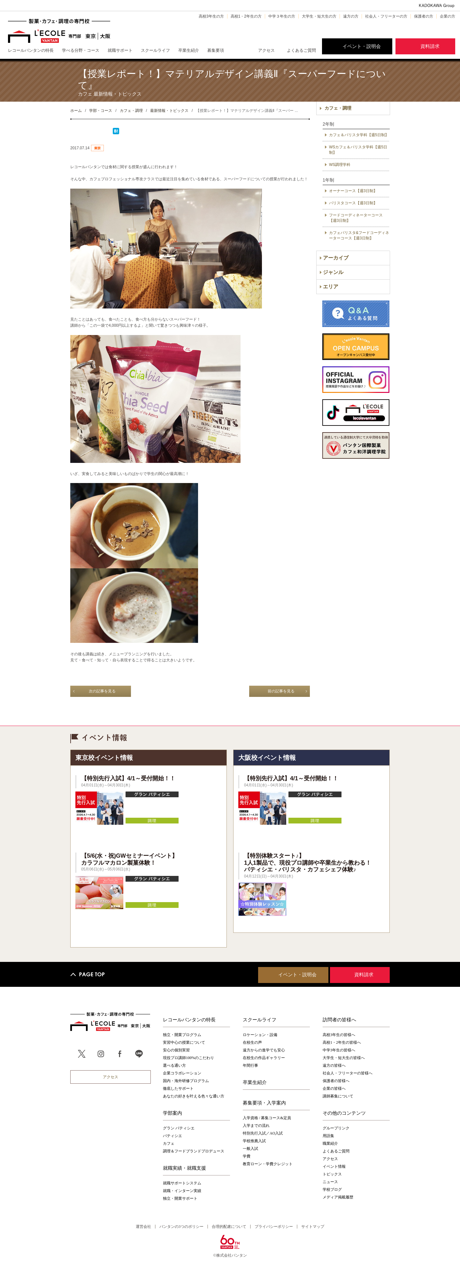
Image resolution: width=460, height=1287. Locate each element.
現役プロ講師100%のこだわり (188, 1058)
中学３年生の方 (281, 16)
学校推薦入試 (254, 1141)
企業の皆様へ (334, 1088)
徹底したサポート (178, 1088)
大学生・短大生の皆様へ (344, 1058)
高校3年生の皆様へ (339, 1035)
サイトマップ (312, 1226)
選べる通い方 (174, 1065)
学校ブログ (332, 1189)
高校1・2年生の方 (246, 16)
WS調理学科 (339, 164)
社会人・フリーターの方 (386, 16)
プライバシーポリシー (274, 1226)
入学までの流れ (256, 1125)
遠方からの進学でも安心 (264, 1050)
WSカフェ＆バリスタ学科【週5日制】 (358, 150)
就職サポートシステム (182, 1183)
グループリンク (336, 1128)
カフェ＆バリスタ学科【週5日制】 (359, 135)
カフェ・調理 (338, 108)
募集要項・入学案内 (264, 1102)
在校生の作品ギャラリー (264, 1058)
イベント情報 (334, 1166)
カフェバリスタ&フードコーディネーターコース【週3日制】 (359, 235)
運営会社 (143, 1226)
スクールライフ (259, 1019)
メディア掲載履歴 (338, 1197)
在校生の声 (252, 1042)
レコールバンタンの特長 (189, 1019)
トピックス (332, 1174)
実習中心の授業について (184, 1042)
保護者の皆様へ (336, 1081)
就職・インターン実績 (182, 1191)
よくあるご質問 (301, 50)
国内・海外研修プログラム (186, 1081)
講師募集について (338, 1096)
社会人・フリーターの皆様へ (347, 1073)
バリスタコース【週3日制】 (353, 203)
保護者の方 (423, 16)
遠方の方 (350, 16)
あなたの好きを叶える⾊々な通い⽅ (193, 1096)
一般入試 (250, 1148)
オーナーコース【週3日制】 (353, 191)
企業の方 (447, 16)
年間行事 (250, 1065)
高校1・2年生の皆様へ (342, 1042)
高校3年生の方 (211, 16)
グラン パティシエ (179, 1128)
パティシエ (172, 1136)
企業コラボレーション (182, 1073)
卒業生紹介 (255, 1082)
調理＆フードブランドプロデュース (193, 1151)
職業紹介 (330, 1143)
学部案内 (172, 1113)
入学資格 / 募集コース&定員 (267, 1118)
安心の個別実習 (176, 1050)
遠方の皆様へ (334, 1065)
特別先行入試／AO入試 (263, 1133)
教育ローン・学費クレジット (268, 1164)
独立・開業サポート (180, 1198)
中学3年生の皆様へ (339, 1050)
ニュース (330, 1182)
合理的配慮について (229, 1226)
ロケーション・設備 (260, 1035)
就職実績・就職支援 (184, 1168)
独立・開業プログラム (182, 1035)
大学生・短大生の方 (319, 16)
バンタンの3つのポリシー (181, 1226)
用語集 (328, 1136)
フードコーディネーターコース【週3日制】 (356, 218)
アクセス (266, 50)
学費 (246, 1156)
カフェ (168, 1143)
